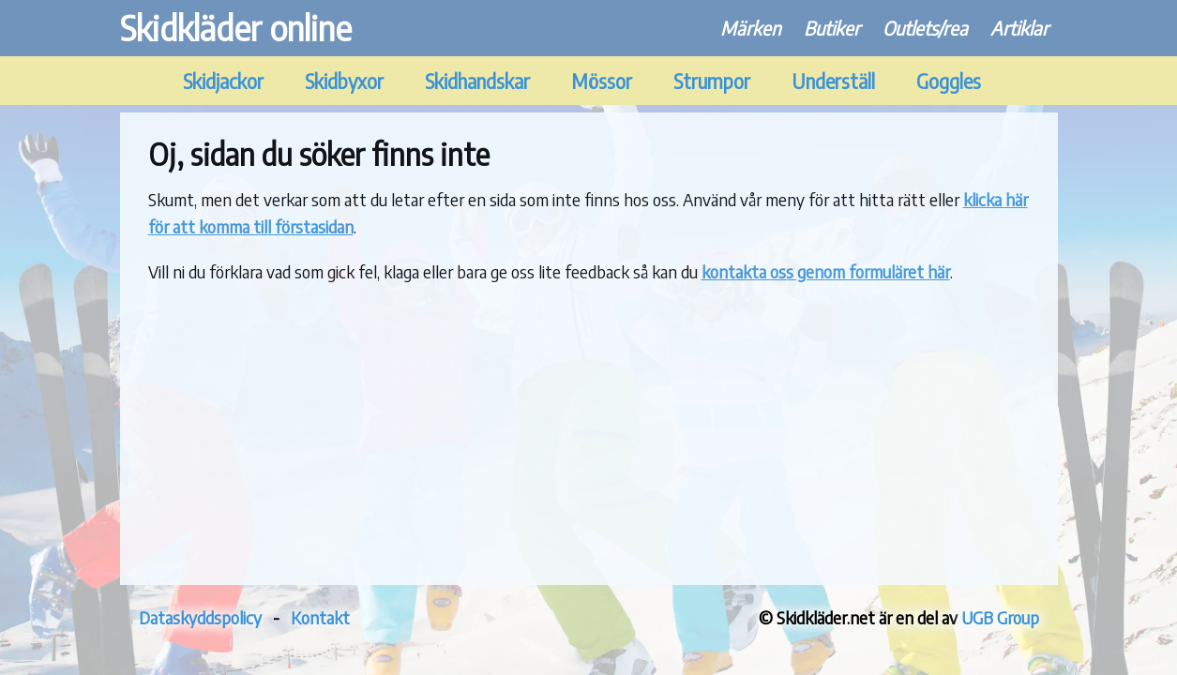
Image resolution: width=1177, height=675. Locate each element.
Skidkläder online (236, 28)
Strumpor (711, 81)
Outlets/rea (925, 27)
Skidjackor (223, 81)
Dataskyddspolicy (200, 617)
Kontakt (320, 617)
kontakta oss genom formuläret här (826, 271)
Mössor (601, 81)
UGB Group (1000, 617)
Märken (750, 27)
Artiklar (1019, 27)
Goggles (948, 81)
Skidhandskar (477, 81)
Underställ (833, 81)
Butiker (832, 27)
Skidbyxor (344, 81)
